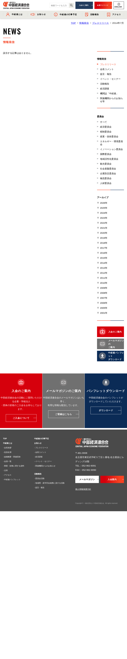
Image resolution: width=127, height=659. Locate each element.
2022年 (103, 223)
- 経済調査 (38, 457)
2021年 (103, 228)
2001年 (103, 313)
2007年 (103, 298)
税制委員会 (105, 131)
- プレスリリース (41, 448)
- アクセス (7, 475)
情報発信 (84, 23)
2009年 (103, 288)
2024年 (103, 213)
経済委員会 (105, 126)
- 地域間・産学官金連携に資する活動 (49, 483)
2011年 (103, 278)
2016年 (103, 253)
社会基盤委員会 (108, 168)
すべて (103, 122)
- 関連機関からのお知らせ (44, 466)
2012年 (103, 273)
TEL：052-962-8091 (85, 465)
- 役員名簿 (7, 452)
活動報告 (104, 83)
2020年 (103, 233)
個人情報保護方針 (83, 489)
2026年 (103, 203)
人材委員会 (105, 183)
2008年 (103, 293)
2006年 (103, 303)
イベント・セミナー (110, 79)
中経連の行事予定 (41, 439)
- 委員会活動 (39, 478)
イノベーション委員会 (111, 149)
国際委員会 (105, 154)
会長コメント (107, 69)
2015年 (103, 258)
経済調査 (104, 88)
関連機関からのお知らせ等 (111, 100)
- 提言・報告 (39, 488)
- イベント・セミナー (43, 461)
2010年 (103, 283)
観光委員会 (105, 163)
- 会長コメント (40, 452)
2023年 (103, 218)
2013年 (103, 268)
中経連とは (7, 443)
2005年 (103, 308)
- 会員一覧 (7, 461)
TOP (73, 23)
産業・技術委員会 (109, 136)
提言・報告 (105, 74)
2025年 (103, 208)
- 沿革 (5, 470)
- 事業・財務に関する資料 (13, 466)
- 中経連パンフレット (12, 479)
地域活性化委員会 (109, 159)
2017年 (103, 248)
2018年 (103, 243)
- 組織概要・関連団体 (12, 457)
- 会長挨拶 (7, 448)
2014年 (103, 263)
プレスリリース (100, 23)
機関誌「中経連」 (109, 93)
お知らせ (38, 443)
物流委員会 (105, 178)
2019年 (103, 238)
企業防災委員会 (108, 173)
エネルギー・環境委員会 (111, 143)
